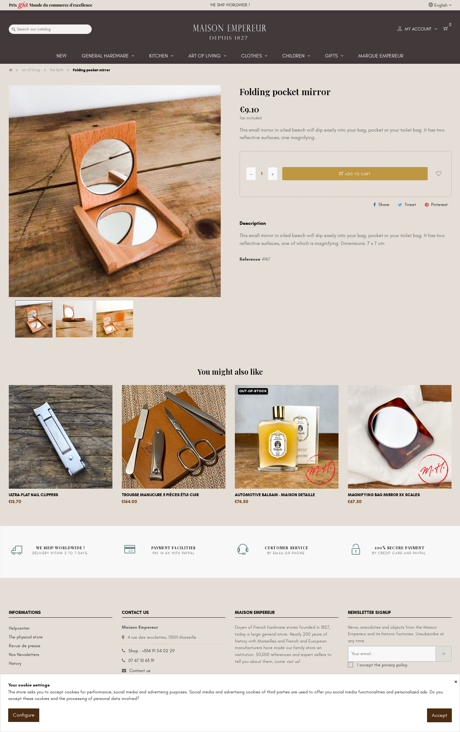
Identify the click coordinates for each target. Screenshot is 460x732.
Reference (250, 259)
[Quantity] (262, 173)
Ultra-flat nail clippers (33, 494)
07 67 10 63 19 (141, 660)
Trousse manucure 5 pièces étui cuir (160, 494)
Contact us (139, 670)
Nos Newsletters (24, 654)
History (15, 663)
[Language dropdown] (440, 5)
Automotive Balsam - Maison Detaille (275, 494)
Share (383, 204)
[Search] (50, 29)
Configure (24, 715)
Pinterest (439, 204)
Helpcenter (19, 628)
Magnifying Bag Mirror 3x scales (384, 494)
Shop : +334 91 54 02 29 (151, 650)
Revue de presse (25, 645)
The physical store (26, 637)
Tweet (410, 204)
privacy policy (394, 665)
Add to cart (355, 174)
